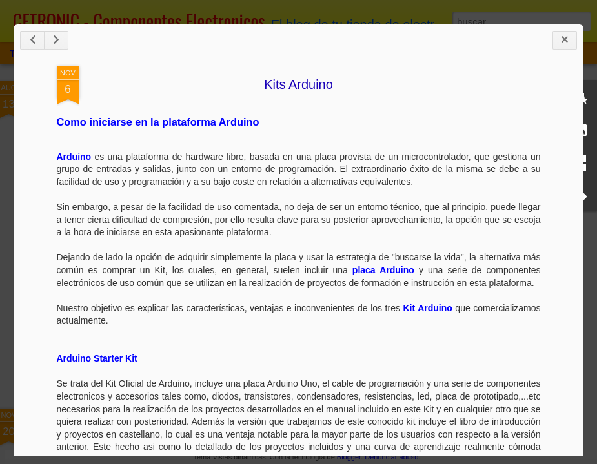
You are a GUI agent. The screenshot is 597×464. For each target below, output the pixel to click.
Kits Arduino (298, 84)
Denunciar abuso (391, 457)
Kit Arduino (427, 308)
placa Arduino (383, 270)
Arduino (74, 156)
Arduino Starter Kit (97, 358)
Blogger (349, 457)
